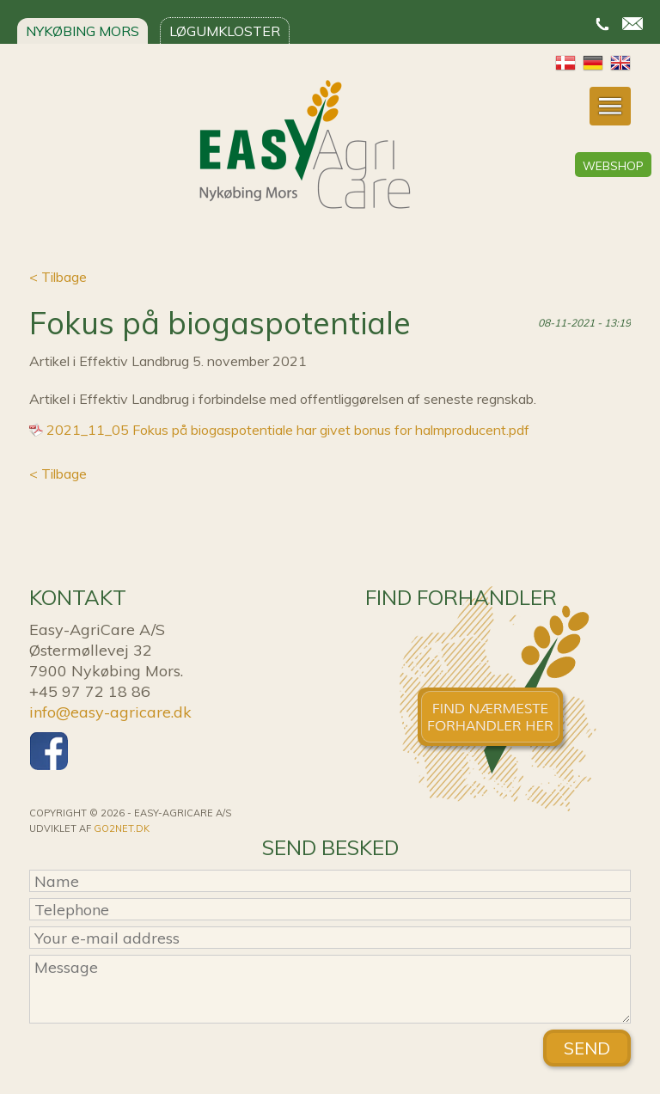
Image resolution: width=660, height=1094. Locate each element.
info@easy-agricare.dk (110, 712)
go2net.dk (122, 828)
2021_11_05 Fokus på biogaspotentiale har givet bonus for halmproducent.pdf (287, 429)
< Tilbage (58, 276)
